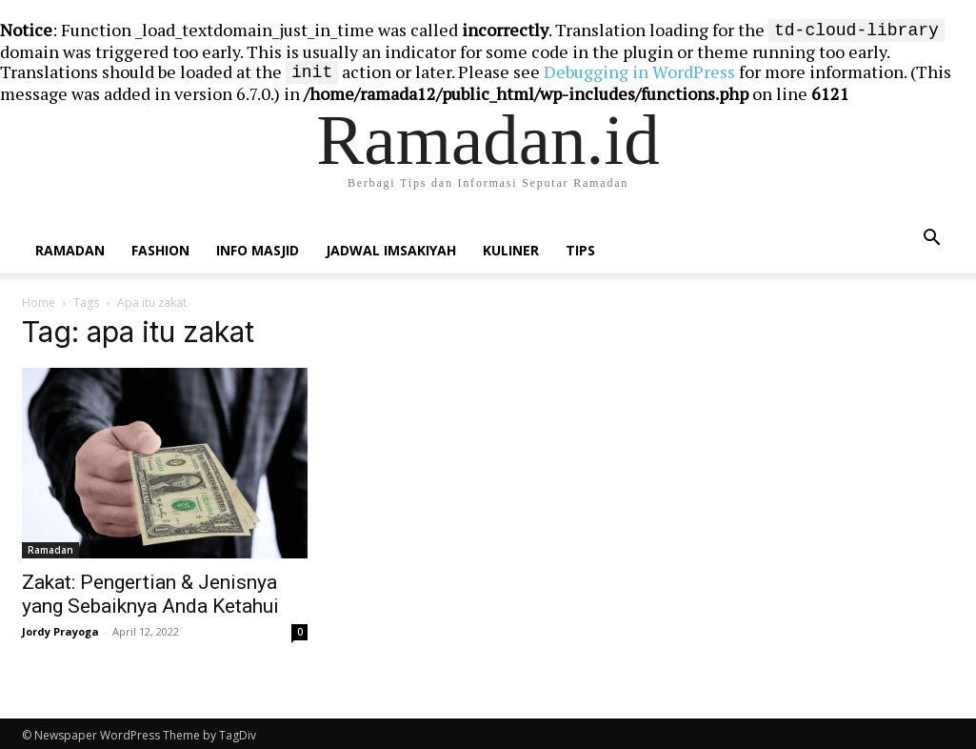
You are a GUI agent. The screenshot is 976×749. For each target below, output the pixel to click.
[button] (932, 234)
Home (38, 299)
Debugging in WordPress (639, 69)
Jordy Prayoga (60, 627)
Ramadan (70, 246)
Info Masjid (257, 246)
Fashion (160, 246)
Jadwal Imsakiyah (391, 246)
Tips (580, 246)
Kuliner (511, 246)
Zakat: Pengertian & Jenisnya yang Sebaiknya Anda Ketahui (150, 590)
